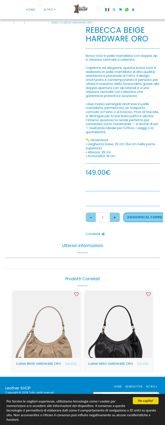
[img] (46, 324)
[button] (112, 9)
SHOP (19, 22)
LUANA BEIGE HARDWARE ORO (38, 363)
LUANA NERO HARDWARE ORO (110, 363)
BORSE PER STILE (37, 22)
